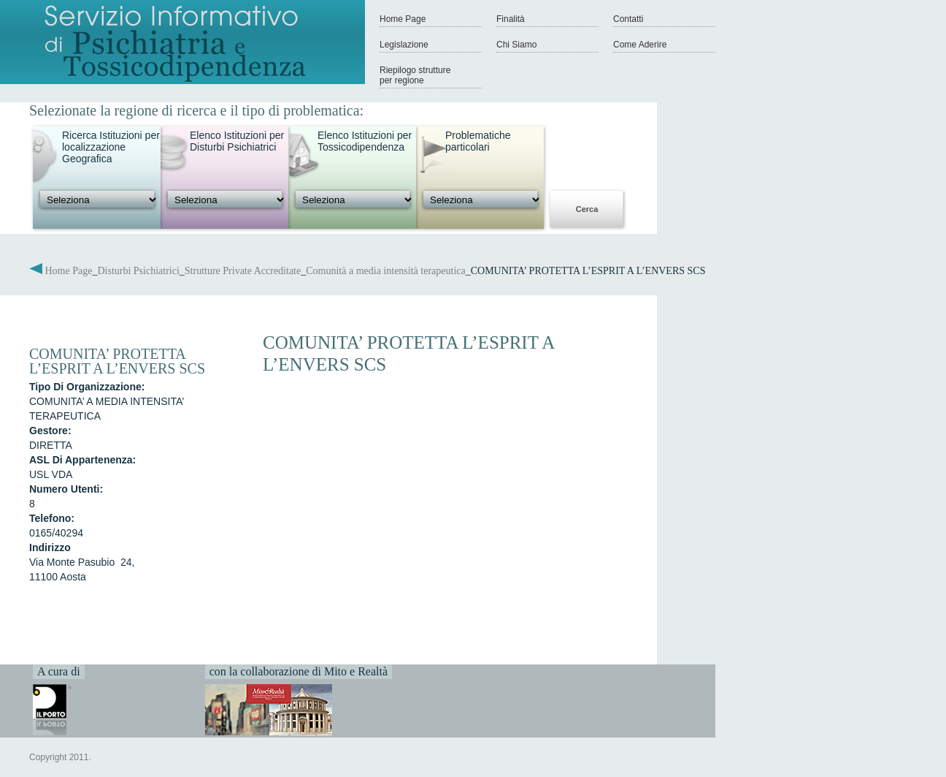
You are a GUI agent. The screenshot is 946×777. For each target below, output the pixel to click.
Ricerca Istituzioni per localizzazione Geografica (111, 146)
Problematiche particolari (478, 141)
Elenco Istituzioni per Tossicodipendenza (365, 141)
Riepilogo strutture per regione (415, 75)
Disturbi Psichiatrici (138, 270)
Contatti (628, 19)
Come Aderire (639, 44)
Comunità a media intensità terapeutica (385, 270)
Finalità (510, 19)
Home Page (403, 19)
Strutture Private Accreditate (243, 270)
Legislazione (404, 44)
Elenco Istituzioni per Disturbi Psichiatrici (237, 141)
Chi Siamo (516, 44)
